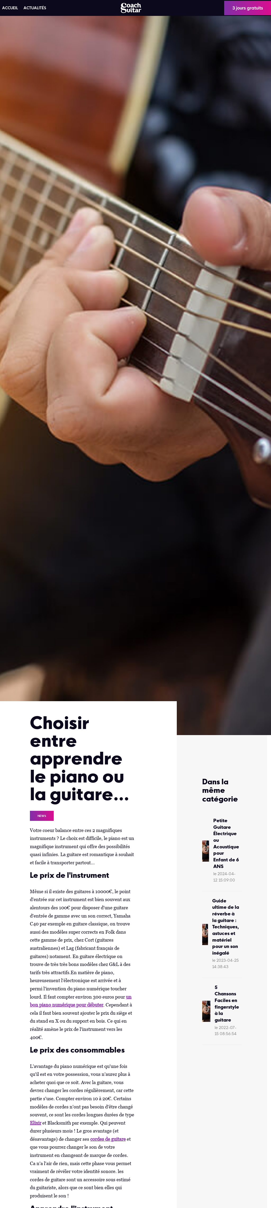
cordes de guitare (108, 1139)
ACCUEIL (10, 8)
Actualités (35, 8)
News (42, 815)
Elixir (35, 1123)
